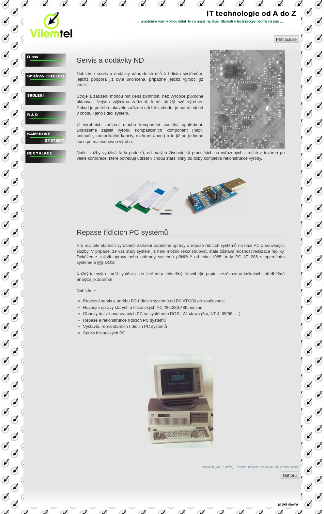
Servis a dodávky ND (110, 60)
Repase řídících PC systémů (122, 232)
